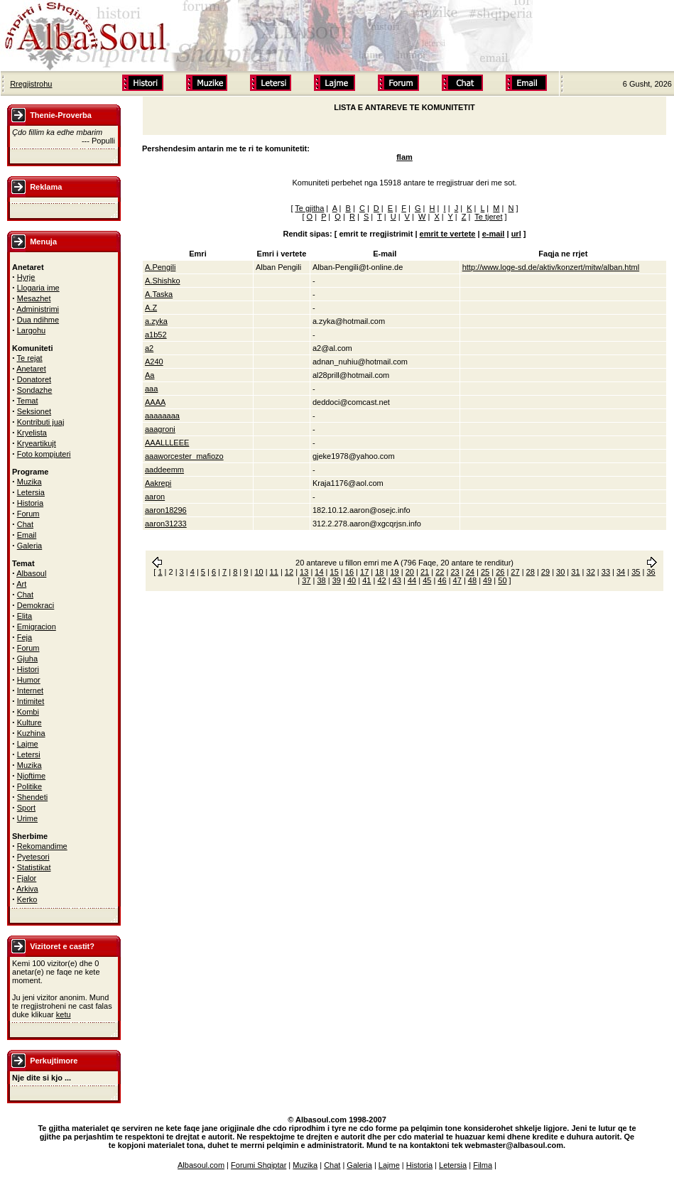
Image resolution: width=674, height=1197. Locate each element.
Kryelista (32, 432)
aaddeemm (164, 469)
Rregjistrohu (31, 84)
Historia (30, 503)
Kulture (29, 722)
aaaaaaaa (162, 415)
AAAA (155, 402)
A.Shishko (162, 280)
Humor (28, 680)
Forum (28, 513)
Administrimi (37, 309)
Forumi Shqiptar (258, 1165)
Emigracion (36, 626)
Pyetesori (33, 856)
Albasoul (31, 573)
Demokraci (36, 605)
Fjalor (27, 878)
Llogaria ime (38, 287)
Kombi (28, 712)
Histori (28, 669)
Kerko (27, 899)
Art (21, 584)
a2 (149, 348)
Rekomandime (42, 846)
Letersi (28, 754)
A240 (154, 361)
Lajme (27, 744)
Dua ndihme (38, 319)
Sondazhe (35, 390)
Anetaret (31, 368)
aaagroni (160, 429)
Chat (25, 524)
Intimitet (31, 701)
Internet (30, 690)
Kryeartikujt (36, 443)
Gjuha (27, 658)
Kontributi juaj (41, 422)
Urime (27, 818)
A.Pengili (160, 267)
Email (27, 535)
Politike (29, 786)
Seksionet (34, 411)
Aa (149, 375)
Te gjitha (309, 208)
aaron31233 (166, 523)
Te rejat (30, 358)
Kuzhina (31, 733)
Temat (27, 400)
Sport (26, 807)
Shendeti (32, 797)
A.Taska (159, 294)
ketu (63, 1014)
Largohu (31, 330)
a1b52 (156, 334)
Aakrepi (158, 483)
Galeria (29, 545)
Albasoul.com (201, 1165)
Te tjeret (488, 216)
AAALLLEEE (167, 442)
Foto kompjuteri (44, 454)
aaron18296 (166, 510)
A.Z (151, 307)
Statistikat (34, 867)
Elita (24, 616)
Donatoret (34, 379)
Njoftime (31, 775)
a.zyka (156, 321)
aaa (151, 388)
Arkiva (27, 888)
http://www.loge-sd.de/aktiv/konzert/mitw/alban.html (550, 267)
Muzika (29, 481)
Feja (24, 637)
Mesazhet (34, 298)
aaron (155, 496)
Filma (482, 1165)
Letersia (31, 492)
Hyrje (26, 277)
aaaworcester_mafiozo (184, 456)
